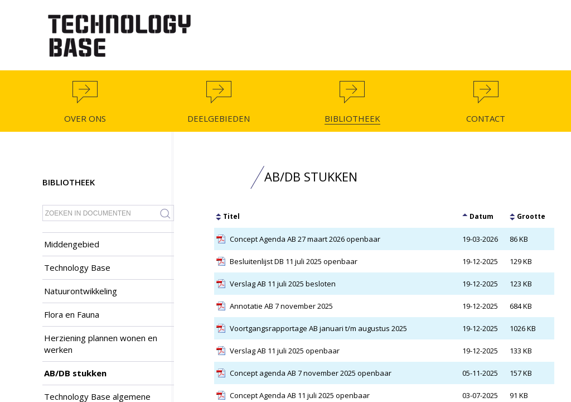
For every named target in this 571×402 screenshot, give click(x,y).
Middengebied (71, 244)
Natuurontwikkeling (80, 290)
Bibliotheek (68, 182)
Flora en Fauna (71, 314)
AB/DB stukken (75, 373)
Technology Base (77, 267)
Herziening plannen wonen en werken (100, 343)
